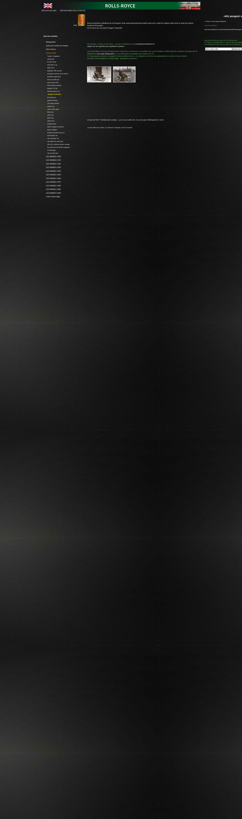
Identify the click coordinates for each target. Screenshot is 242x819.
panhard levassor (50, 100)
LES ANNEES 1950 (52, 174)
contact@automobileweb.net (144, 44)
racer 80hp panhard (51, 103)
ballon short (48, 67)
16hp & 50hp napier (51, 109)
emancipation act (50, 135)
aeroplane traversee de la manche (55, 73)
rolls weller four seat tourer (53, 141)
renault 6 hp (48, 106)
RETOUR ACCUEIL (49, 10)
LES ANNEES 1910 (52, 159)
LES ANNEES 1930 (52, 166)
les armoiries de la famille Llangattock (56, 147)
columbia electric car (51, 91)
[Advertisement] (123, 103)
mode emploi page (51, 196)
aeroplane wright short (52, 76)
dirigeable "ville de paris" (52, 70)
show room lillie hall (51, 79)
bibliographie (49, 41)
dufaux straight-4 (50, 129)
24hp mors (48, 114)
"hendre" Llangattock (51, 56)
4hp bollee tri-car (50, 64)
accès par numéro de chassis (55, 45)
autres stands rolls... (51, 82)
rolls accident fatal (50, 153)
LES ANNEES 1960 (52, 177)
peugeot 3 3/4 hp (50, 88)
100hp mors (48, 120)
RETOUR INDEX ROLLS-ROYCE (73, 10)
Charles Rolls (49, 52)
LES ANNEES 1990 (52, 188)
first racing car (49, 97)
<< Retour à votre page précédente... (215, 21)
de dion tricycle (49, 62)
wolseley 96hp (49, 123)
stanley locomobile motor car (54, 132)
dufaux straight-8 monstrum (53, 126)
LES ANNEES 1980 (52, 185)
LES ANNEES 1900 (52, 156)
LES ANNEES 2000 (52, 192)
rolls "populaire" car (51, 138)
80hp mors (48, 117)
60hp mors (48, 112)
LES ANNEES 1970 (52, 181)
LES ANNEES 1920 (52, 163)
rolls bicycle (48, 59)
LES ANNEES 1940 (52, 170)
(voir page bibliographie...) (106, 54)
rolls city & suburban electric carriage (56, 144)
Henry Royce (49, 48)
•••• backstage (49, 150)
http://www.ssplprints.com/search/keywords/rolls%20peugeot (223, 29)
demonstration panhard (52, 85)
